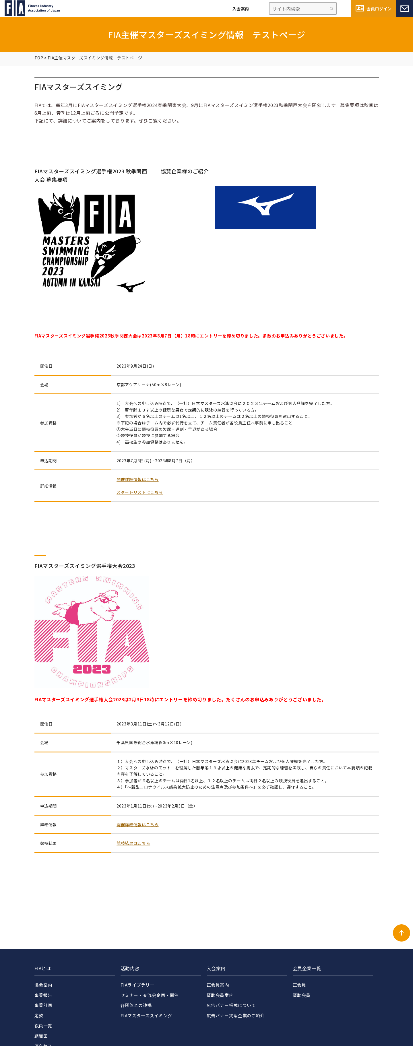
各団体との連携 (136, 1005)
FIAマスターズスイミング (146, 1015)
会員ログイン (379, 8)
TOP (38, 58)
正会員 (299, 985)
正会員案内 (218, 985)
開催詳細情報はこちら (137, 479)
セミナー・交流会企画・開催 (150, 995)
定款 (38, 1015)
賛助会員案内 (220, 995)
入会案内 (240, 8)
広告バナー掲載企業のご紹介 (236, 1015)
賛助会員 (302, 995)
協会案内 (43, 985)
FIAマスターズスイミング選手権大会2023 (84, 565)
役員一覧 (43, 1025)
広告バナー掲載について (231, 1005)
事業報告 (43, 995)
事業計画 (43, 1005)
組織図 (41, 1036)
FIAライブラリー (138, 985)
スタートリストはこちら (140, 492)
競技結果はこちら (133, 843)
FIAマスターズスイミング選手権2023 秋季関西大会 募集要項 (90, 175)
